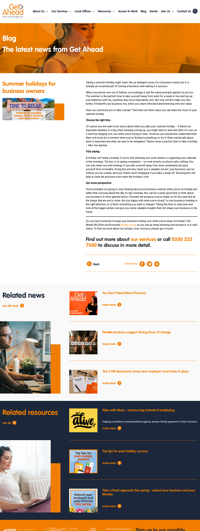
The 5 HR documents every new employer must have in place (145, 371)
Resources (106, 11)
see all (6, 423)
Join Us (167, 11)
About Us (40, 11)
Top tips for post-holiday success (125, 451)
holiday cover (128, 224)
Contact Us (184, 11)
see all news (10, 305)
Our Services (61, 11)
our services (143, 239)
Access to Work (128, 11)
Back (96, 264)
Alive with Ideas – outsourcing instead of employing (138, 410)
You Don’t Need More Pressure (124, 293)
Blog (143, 11)
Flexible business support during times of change (136, 332)
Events (154, 11)
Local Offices (85, 11)
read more (109, 304)
